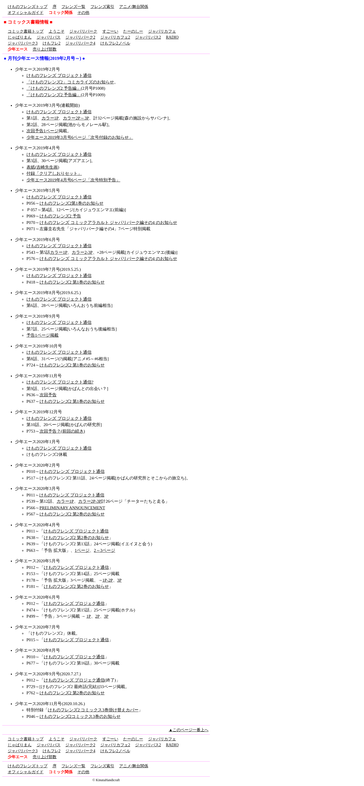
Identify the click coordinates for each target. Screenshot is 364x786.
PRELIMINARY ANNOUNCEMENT (72, 508)
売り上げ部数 (45, 49)
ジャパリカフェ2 (115, 37)
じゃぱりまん (20, 37)
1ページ (82, 550)
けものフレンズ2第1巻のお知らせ (72, 203)
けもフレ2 (52, 43)
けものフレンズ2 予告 (60, 216)
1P (88, 616)
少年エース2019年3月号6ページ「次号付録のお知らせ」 (79, 137)
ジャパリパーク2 (80, 37)
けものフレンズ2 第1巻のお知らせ (72, 282)
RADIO (172, 37)
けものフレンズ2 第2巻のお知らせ (72, 514)
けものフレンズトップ (27, 7)
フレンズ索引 (102, 7)
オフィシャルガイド (26, 13)
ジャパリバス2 (148, 37)
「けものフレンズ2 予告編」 (53, 88)
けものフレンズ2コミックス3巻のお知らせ (80, 716)
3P (119, 580)
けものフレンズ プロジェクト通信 (59, 75)
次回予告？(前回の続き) (62, 431)
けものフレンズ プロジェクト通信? (59, 382)
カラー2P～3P (76, 118)
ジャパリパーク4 (80, 43)
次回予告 (48, 395)
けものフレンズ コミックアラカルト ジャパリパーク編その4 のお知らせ (108, 222)
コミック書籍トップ (26, 31)
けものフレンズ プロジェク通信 (74, 603)
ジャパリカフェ (162, 31)
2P (97, 616)
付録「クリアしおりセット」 (54, 173)
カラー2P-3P (90, 501)
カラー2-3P (82, 252)
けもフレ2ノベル (115, 43)
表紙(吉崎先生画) (42, 167)
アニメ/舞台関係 (133, 7)
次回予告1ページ (42, 131)
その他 (83, 13)
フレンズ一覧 (73, 7)
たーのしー (133, 31)
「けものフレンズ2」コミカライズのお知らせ (70, 82)
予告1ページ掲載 (42, 335)
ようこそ (57, 31)
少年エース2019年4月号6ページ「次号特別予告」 (73, 180)
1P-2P (107, 580)
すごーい (110, 31)
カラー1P (50, 118)
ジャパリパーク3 (23, 43)
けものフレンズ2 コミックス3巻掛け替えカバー (93, 710)
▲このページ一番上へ (188, 730)
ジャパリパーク (83, 31)
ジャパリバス (49, 37)
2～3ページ (104, 550)
